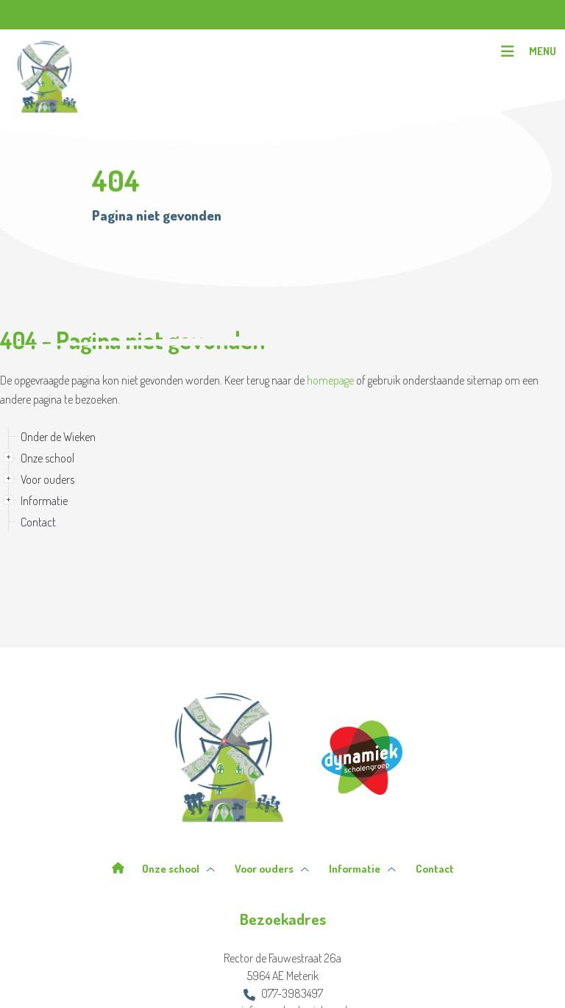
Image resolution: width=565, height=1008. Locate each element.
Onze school (47, 458)
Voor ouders (47, 479)
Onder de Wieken (58, 436)
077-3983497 (283, 993)
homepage (330, 380)
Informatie (44, 500)
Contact (38, 522)
